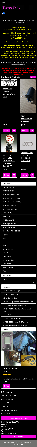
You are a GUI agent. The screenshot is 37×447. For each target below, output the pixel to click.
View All (33, 77)
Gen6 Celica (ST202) (9, 205)
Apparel (5, 235)
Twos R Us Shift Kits (11, 368)
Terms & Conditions (7, 399)
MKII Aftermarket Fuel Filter (26, 119)
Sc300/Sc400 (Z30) (9, 227)
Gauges (5, 245)
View (6, 131)
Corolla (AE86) (7, 213)
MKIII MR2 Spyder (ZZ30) (11, 195)
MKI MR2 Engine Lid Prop (12, 318)
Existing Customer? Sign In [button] (18, 418)
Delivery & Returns (7, 403)
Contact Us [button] (18, 437)
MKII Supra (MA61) (9, 220)
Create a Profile (6, 414)
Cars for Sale (7, 264)
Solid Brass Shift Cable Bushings (15, 305)
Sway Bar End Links (10, 298)
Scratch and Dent (8, 260)
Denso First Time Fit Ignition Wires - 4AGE (9, 93)
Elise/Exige (6, 216)
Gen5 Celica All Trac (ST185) (12, 202)
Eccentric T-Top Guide (11, 294)
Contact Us (4, 406)
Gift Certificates (8, 249)
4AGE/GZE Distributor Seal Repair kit (16, 322)
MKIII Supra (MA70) (9, 224)
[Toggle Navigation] (3, 2)
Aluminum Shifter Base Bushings (16, 326)
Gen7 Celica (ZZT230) (10, 209)
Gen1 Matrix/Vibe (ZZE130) (11, 231)
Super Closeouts (8, 267)
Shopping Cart (7, 275)
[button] (2, 14)
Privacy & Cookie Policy (8, 396)
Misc (4, 271)
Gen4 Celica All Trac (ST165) (12, 198)
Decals (5, 238)
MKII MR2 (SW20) (8, 191)
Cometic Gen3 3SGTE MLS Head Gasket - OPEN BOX (27, 156)
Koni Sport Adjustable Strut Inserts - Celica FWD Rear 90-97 (9, 160)
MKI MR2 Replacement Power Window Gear (18, 302)
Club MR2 (6, 253)
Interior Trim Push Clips (12, 291)
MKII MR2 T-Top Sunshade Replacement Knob (17, 310)
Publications (7, 256)
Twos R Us (19, 442)
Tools (4, 242)
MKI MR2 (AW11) (8, 187)
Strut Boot (7, 315)
